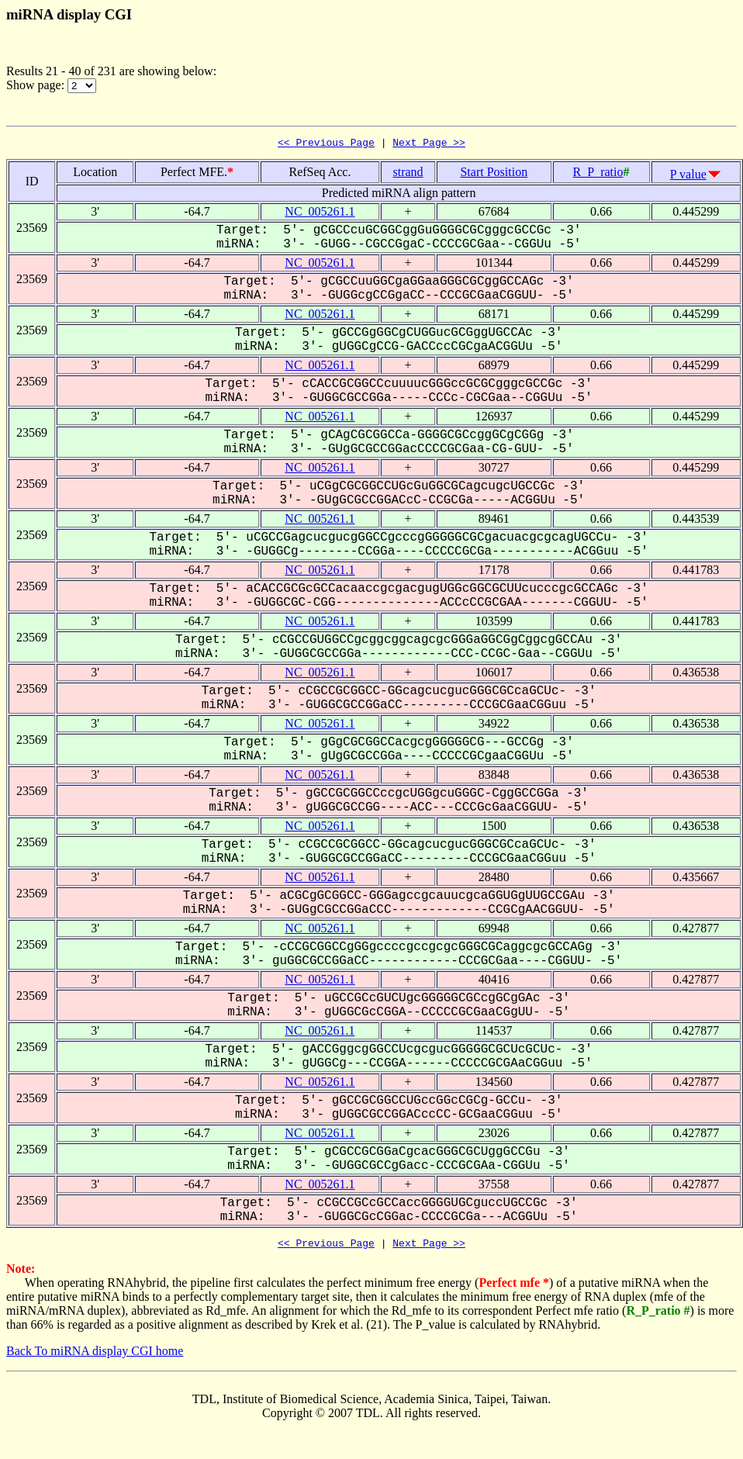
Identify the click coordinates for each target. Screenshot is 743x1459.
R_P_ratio (598, 174)
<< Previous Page (326, 144)
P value (688, 176)
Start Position (493, 174)
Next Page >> (428, 144)
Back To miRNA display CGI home (94, 1355)
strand (408, 174)
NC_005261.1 (319, 213)
